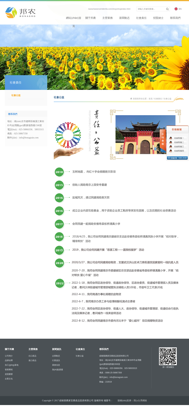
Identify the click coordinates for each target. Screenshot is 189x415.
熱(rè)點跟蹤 (57, 369)
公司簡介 (9, 356)
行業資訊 (56, 360)
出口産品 (32, 356)
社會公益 (16, 95)
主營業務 (107, 18)
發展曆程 (9, 369)
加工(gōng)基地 (11, 365)
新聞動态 (124, 18)
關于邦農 (90, 18)
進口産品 (32, 360)
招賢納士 (158, 18)
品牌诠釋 (9, 360)
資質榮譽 (9, 374)
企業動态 (56, 356)
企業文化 (9, 379)
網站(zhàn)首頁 (73, 19)
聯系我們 (175, 18)
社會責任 (141, 18)
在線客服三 (179, 146)
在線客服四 (179, 151)
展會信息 (56, 365)
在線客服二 (179, 142)
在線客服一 (179, 138)
